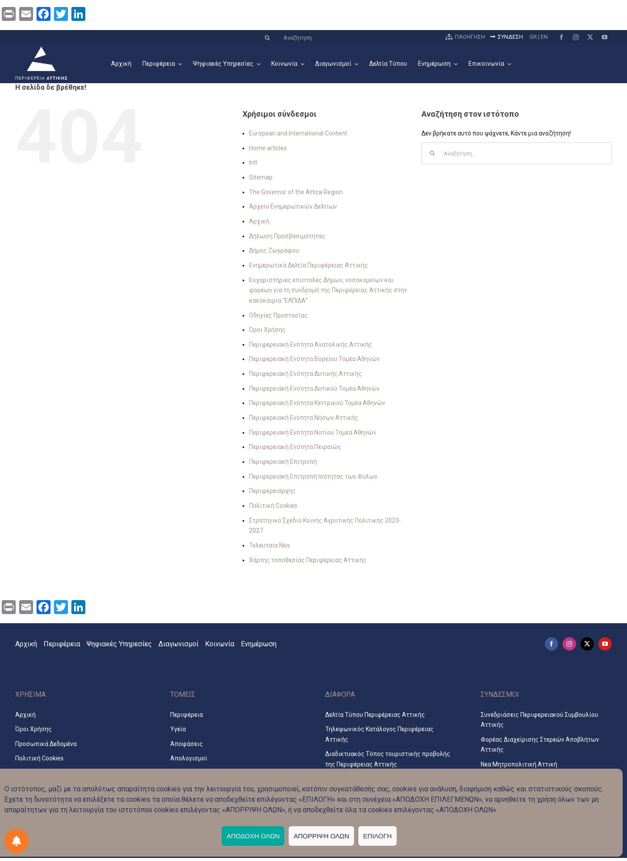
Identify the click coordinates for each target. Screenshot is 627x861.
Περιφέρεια (186, 714)
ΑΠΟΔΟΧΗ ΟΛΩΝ (253, 836)
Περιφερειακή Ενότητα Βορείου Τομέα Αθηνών (314, 358)
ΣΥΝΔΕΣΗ (505, 37)
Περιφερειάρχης (272, 490)
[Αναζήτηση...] (516, 153)
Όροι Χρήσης (267, 329)
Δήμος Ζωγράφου (274, 250)
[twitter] (590, 37)
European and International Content (298, 133)
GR (533, 37)
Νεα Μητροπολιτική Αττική (519, 764)
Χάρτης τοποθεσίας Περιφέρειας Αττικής (308, 560)
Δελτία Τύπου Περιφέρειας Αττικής (375, 714)
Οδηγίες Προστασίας (278, 315)
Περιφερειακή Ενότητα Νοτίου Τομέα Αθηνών (312, 432)
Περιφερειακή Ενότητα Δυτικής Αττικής (305, 373)
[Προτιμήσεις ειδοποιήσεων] (16, 841)
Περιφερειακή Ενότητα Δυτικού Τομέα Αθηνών (314, 388)
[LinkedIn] (78, 15)
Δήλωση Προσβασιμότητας (287, 236)
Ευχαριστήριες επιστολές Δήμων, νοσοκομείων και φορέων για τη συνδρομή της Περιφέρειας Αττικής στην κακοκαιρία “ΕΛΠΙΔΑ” (328, 290)
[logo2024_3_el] (41, 49)
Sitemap (261, 177)
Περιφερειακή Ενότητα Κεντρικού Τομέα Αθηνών (317, 402)
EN (544, 37)
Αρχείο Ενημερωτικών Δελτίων (293, 206)
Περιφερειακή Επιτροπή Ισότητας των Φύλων (313, 476)
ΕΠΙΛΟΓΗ (377, 836)
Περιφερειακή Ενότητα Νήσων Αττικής (303, 417)
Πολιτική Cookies (273, 505)
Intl (253, 162)
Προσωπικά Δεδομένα (46, 743)
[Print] (8, 15)
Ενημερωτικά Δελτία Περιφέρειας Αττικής (308, 265)
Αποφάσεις (186, 743)
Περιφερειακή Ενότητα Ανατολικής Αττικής (310, 344)
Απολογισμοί (188, 758)
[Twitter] (61, 15)
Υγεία (178, 729)
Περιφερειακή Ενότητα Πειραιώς (295, 446)
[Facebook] (43, 15)
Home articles (268, 148)
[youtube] (604, 37)
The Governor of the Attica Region (296, 192)
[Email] (26, 15)
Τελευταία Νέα (269, 545)
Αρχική (259, 221)
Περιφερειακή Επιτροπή (283, 461)
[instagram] (576, 37)
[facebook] (561, 37)
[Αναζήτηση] (349, 37)
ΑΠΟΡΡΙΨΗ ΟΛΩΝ (321, 836)
